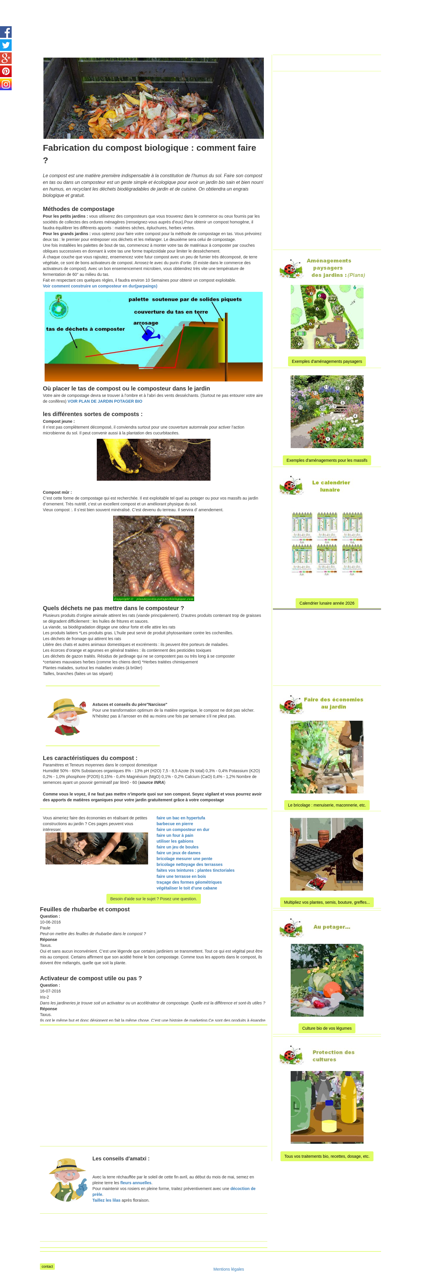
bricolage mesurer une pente (184, 858)
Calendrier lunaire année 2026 (326, 603)
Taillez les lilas (106, 1200)
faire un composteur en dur (183, 829)
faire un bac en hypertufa (181, 818)
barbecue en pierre (175, 823)
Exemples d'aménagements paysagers (327, 361)
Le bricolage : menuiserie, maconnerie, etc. (327, 805)
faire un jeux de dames (179, 852)
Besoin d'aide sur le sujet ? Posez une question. (153, 898)
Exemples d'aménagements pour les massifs (327, 460)
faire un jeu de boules (178, 847)
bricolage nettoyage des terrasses (189, 864)
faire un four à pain (175, 835)
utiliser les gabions (175, 841)
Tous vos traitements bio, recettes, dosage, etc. (327, 1156)
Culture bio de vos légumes (327, 1028)
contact (47, 1267)
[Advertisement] (203, 13)
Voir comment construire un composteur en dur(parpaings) (100, 286)
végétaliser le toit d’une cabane (187, 888)
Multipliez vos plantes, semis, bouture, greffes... (327, 902)
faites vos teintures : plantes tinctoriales (196, 870)
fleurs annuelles (135, 1182)
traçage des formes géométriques (189, 882)
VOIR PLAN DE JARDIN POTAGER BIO (105, 401)
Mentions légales (228, 1269)
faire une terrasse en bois (181, 876)
